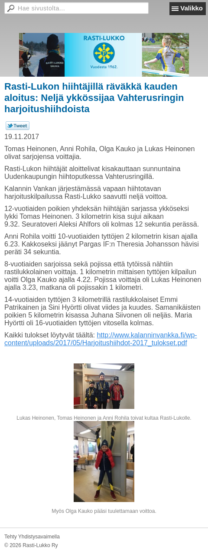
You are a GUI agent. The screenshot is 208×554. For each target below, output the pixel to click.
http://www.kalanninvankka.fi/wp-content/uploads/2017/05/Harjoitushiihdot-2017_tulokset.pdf (100, 339)
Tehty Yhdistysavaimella (32, 537)
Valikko (191, 8)
